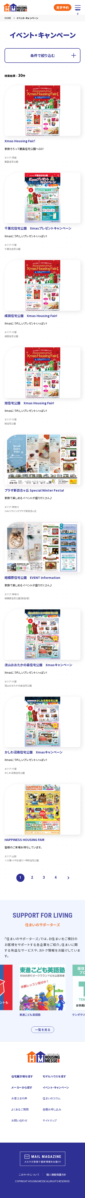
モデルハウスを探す (54, 1076)
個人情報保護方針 (56, 1174)
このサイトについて (29, 1174)
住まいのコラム (51, 1098)
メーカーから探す (21, 1087)
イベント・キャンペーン (56, 1087)
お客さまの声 (19, 1098)
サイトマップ (50, 1120)
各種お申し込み (52, 1109)
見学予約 (62, 7)
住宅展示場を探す (22, 1076)
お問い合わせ (19, 1120)
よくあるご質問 (20, 1109)
